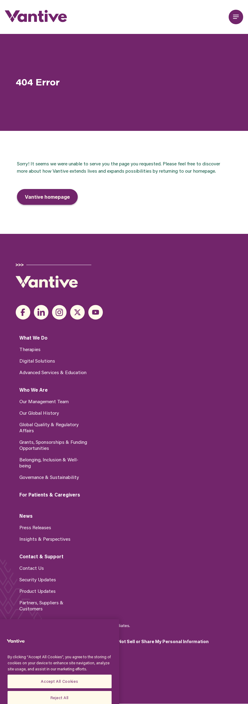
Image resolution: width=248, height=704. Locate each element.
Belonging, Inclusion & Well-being (48, 462)
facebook (23, 312)
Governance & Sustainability (49, 477)
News (26, 516)
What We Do (33, 338)
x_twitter (77, 312)
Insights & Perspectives (44, 539)
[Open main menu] (236, 17)
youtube (95, 312)
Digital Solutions (37, 360)
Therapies (30, 349)
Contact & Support (41, 556)
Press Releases (35, 527)
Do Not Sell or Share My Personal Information (160, 641)
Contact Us (31, 568)
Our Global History (39, 413)
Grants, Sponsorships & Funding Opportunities (53, 445)
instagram (59, 312)
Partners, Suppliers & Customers (41, 605)
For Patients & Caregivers (49, 495)
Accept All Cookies (59, 687)
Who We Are (33, 390)
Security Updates (37, 579)
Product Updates (37, 591)
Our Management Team (44, 401)
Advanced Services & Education (52, 372)
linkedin (41, 312)
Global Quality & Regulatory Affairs (49, 427)
